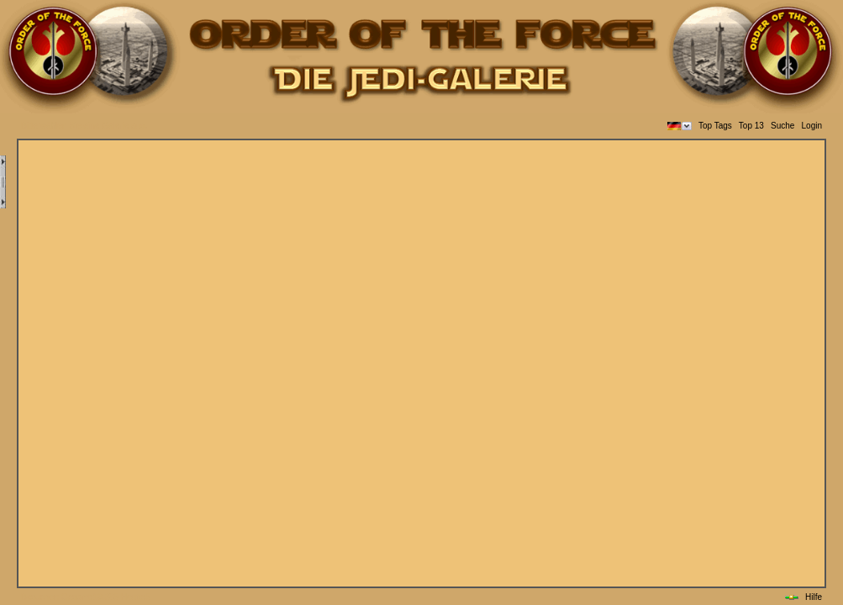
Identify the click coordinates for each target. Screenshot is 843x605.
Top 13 (751, 125)
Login (812, 125)
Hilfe (813, 597)
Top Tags (715, 125)
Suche (782, 125)
